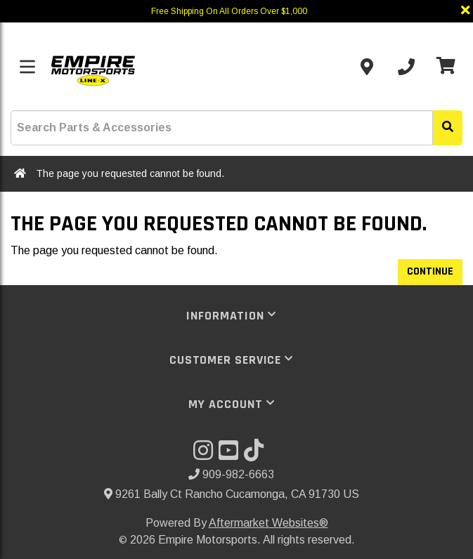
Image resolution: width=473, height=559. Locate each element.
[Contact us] (367, 67)
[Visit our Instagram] (206, 455)
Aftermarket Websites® (268, 523)
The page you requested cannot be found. (130, 173)
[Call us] (406, 67)
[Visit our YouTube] (231, 455)
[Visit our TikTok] (256, 455)
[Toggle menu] (27, 67)
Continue (430, 271)
